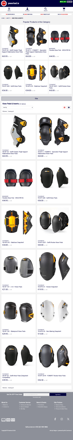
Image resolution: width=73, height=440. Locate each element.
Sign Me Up (57, 394)
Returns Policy (58, 404)
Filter (36, 98)
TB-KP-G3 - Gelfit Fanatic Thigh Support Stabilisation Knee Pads (12, 51)
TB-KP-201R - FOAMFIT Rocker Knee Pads (52, 376)
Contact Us (5, 407)
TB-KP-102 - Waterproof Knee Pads (13, 331)
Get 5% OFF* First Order (14, 394)
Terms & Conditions (60, 407)
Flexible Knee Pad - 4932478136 (59, 50)
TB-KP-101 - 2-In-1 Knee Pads (12, 287)
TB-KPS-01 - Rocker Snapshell (48, 287)
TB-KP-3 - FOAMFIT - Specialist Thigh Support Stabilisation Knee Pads (36, 52)
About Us (5, 404)
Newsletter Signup (42, 407)
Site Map (22, 409)
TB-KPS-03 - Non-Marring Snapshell (49, 331)
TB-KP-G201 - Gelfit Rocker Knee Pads (50, 242)
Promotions (40, 404)
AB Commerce (68, 430)
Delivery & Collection (25, 404)
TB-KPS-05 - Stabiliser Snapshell (36, 86)
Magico (55, 430)
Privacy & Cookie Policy (60, 409)
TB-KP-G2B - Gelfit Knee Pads (11, 86)
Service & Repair (24, 407)
